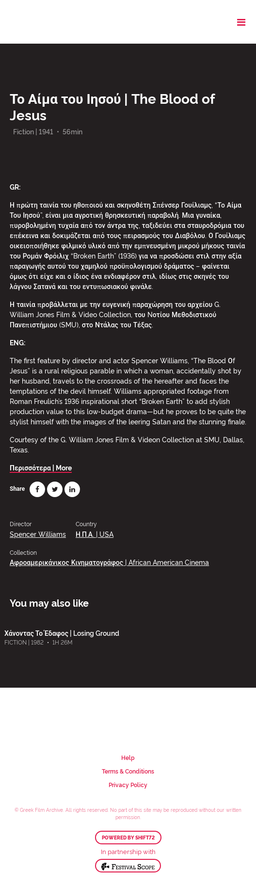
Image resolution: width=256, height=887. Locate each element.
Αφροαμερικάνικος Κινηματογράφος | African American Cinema (109, 561)
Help (128, 757)
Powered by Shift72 (128, 837)
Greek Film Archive (50, 21)
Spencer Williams (38, 533)
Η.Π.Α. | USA (94, 533)
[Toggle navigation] (241, 22)
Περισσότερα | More (41, 467)
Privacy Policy (128, 784)
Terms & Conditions (128, 771)
